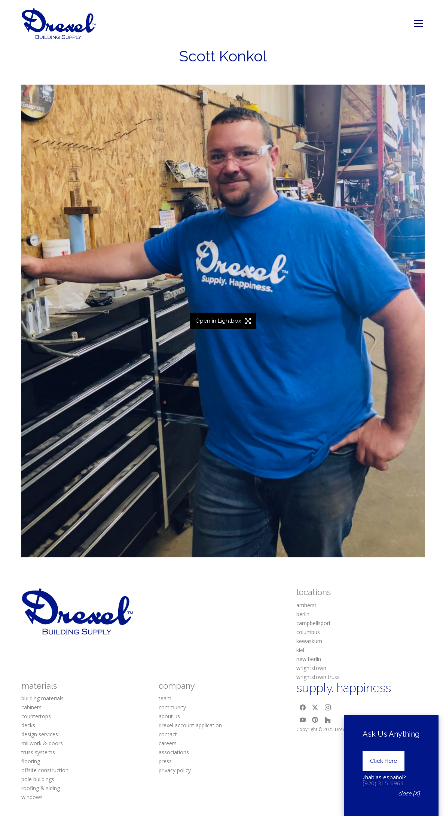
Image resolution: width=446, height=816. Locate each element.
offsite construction (44, 770)
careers (168, 743)
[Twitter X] (315, 707)
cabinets (31, 707)
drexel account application (190, 725)
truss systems (38, 752)
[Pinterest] (315, 720)
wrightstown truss (318, 676)
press (165, 761)
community (172, 707)
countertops (36, 716)
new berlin (308, 659)
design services (39, 734)
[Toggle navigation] (418, 23)
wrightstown (311, 668)
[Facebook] (302, 707)
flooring (30, 761)
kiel (300, 650)
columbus (308, 632)
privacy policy (175, 770)
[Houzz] (327, 720)
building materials (42, 698)
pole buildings (37, 779)
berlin (302, 614)
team (165, 698)
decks (28, 725)
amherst (306, 605)
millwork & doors (42, 743)
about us (169, 716)
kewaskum (309, 641)
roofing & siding (40, 788)
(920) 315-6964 (383, 795)
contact (168, 734)
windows (32, 797)
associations (174, 752)
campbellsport (313, 623)
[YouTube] (302, 720)
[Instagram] (327, 707)
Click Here (383, 773)
